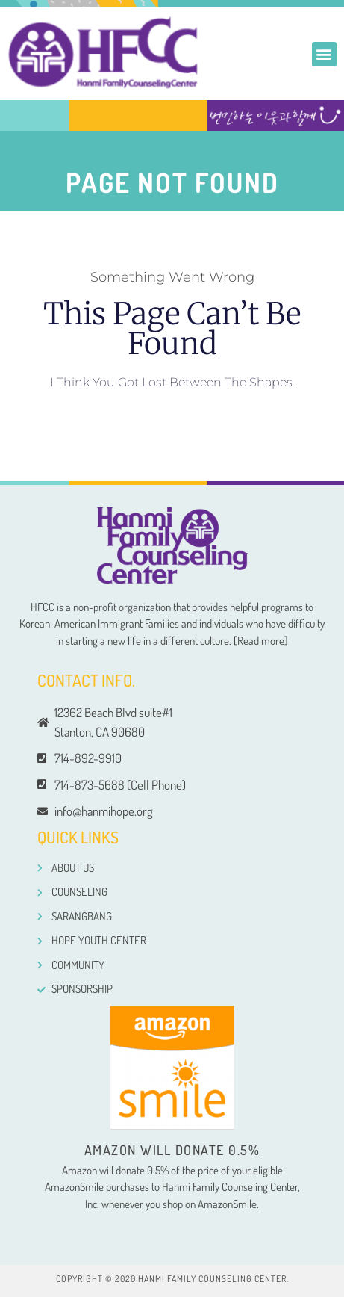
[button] (324, 54)
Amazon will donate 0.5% (172, 1150)
